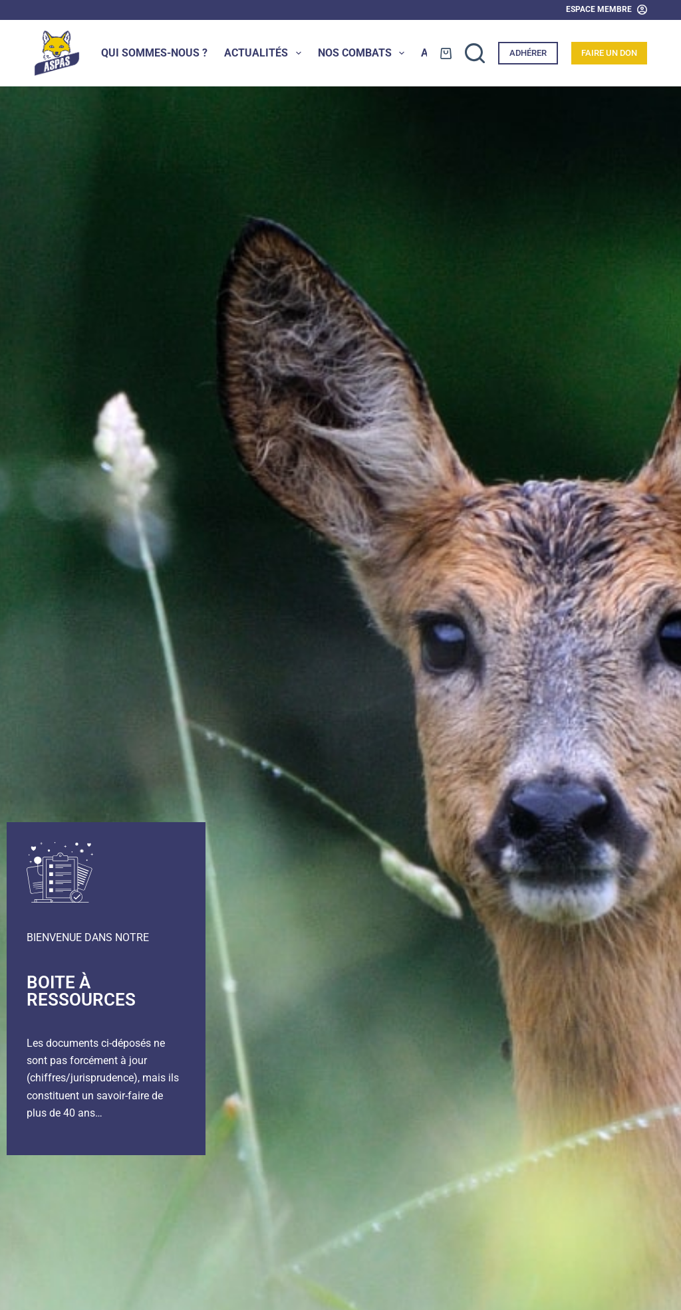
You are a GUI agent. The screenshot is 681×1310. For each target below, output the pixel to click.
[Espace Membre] (606, 10)
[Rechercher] (475, 53)
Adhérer (528, 53)
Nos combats (364, 53)
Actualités (265, 53)
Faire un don (609, 53)
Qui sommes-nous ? (154, 53)
